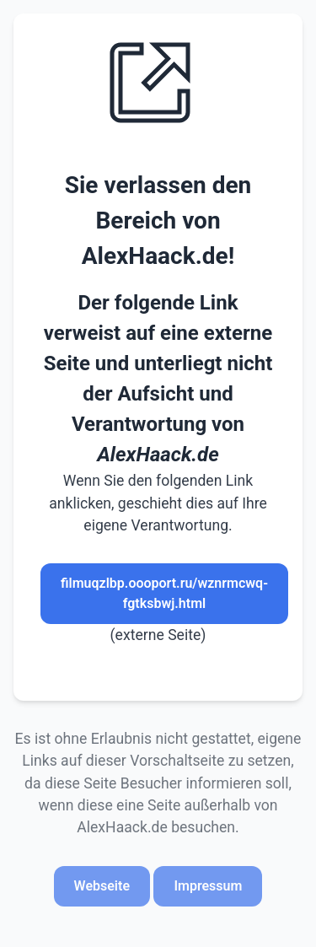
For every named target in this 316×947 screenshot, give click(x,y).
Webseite (102, 886)
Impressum (208, 886)
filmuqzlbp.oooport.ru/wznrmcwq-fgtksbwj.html (164, 593)
